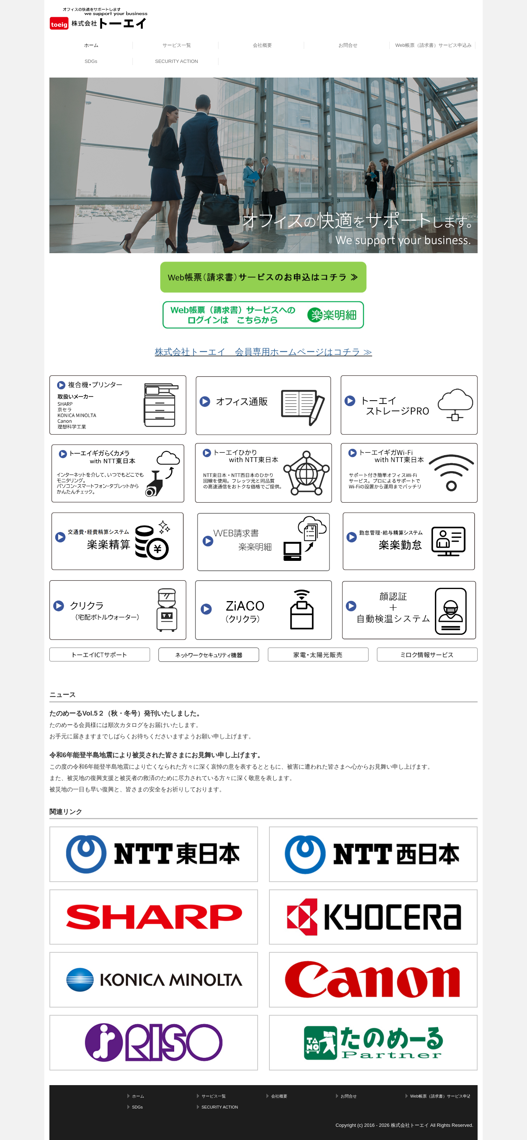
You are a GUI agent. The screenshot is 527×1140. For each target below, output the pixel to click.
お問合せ (348, 45)
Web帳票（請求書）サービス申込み (433, 45)
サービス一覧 (176, 45)
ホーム (91, 45)
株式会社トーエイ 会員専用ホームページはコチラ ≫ (263, 352)
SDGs (91, 61)
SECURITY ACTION (176, 61)
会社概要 (262, 45)
